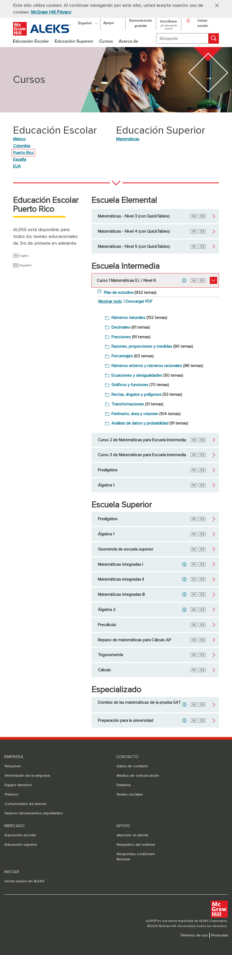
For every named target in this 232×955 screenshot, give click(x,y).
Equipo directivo (18, 785)
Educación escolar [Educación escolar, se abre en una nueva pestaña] (20, 835)
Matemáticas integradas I (120, 564)
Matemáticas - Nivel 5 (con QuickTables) (134, 246)
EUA (17, 166)
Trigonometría (110, 655)
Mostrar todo (110, 301)
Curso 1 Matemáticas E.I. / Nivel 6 (126, 280)
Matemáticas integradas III (121, 594)
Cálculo (104, 670)
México (19, 139)
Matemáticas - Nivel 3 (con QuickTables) (133, 216)
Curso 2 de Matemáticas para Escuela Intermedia (142, 440)
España (19, 159)
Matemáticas (127, 139)
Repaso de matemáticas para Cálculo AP (134, 640)
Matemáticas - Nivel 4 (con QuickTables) (134, 231)
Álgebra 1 (106, 485)
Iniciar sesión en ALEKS (24, 881)
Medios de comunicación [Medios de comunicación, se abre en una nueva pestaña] (138, 775)
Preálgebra (107, 470)
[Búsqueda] (182, 38)
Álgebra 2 (106, 610)
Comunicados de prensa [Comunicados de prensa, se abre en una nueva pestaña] (26, 804)
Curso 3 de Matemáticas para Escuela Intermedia (142, 455)
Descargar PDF (139, 301)
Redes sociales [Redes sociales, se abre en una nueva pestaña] (130, 794)
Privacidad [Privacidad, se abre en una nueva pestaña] (219, 935)
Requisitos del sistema (136, 845)
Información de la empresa (27, 775)
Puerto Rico (23, 153)
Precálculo (107, 625)
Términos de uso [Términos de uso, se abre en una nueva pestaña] (194, 935)
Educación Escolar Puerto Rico (45, 205)
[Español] (88, 23)
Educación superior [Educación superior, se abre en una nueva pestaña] (21, 845)
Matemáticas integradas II (121, 579)
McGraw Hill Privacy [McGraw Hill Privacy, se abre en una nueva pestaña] (51, 12)
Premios (11, 794)
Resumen (13, 766)
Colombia (21, 146)
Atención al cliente (132, 835)
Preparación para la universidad (125, 720)
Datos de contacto (132, 766)
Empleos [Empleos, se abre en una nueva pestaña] (124, 785)
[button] (215, 5)
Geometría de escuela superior (125, 549)
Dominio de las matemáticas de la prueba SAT (139, 702)
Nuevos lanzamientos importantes (34, 813)
